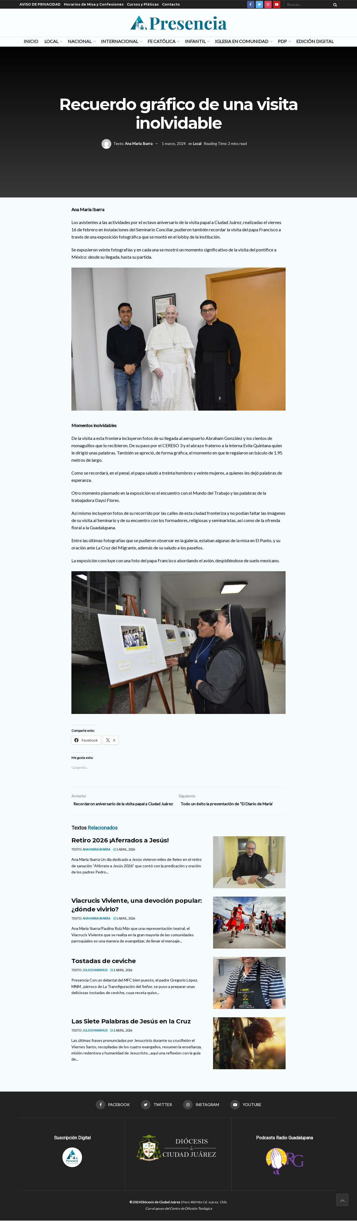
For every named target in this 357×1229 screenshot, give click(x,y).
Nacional (79, 41)
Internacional (119, 41)
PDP (282, 41)
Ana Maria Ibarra (139, 143)
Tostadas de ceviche (103, 969)
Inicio (31, 41)
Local (51, 41)
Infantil (195, 41)
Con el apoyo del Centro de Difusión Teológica (178, 1216)
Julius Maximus (95, 978)
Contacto (171, 4)
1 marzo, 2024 (174, 143)
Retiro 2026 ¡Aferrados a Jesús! (119, 848)
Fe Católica (161, 41)
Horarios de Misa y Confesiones (94, 4)
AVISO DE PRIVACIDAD (40, 4)
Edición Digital (315, 41)
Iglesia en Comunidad (241, 41)
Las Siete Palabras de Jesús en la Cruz (130, 1029)
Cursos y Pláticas (143, 4)
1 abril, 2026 (124, 857)
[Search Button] (334, 4)
